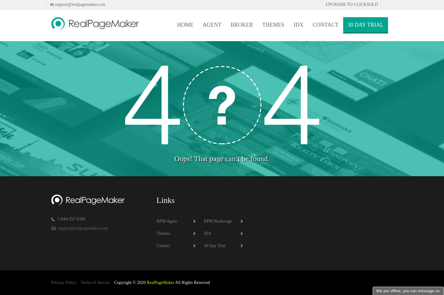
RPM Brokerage (218, 221)
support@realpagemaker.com (79, 4)
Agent (212, 25)
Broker (242, 25)
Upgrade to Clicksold (352, 4)
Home (185, 25)
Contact (326, 25)
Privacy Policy (64, 282)
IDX (298, 25)
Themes (273, 25)
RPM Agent (167, 221)
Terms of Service (95, 282)
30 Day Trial (365, 25)
